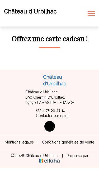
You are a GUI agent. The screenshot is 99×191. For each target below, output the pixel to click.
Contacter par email (49, 116)
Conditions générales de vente (68, 142)
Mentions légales (19, 142)
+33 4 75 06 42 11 (47, 110)
